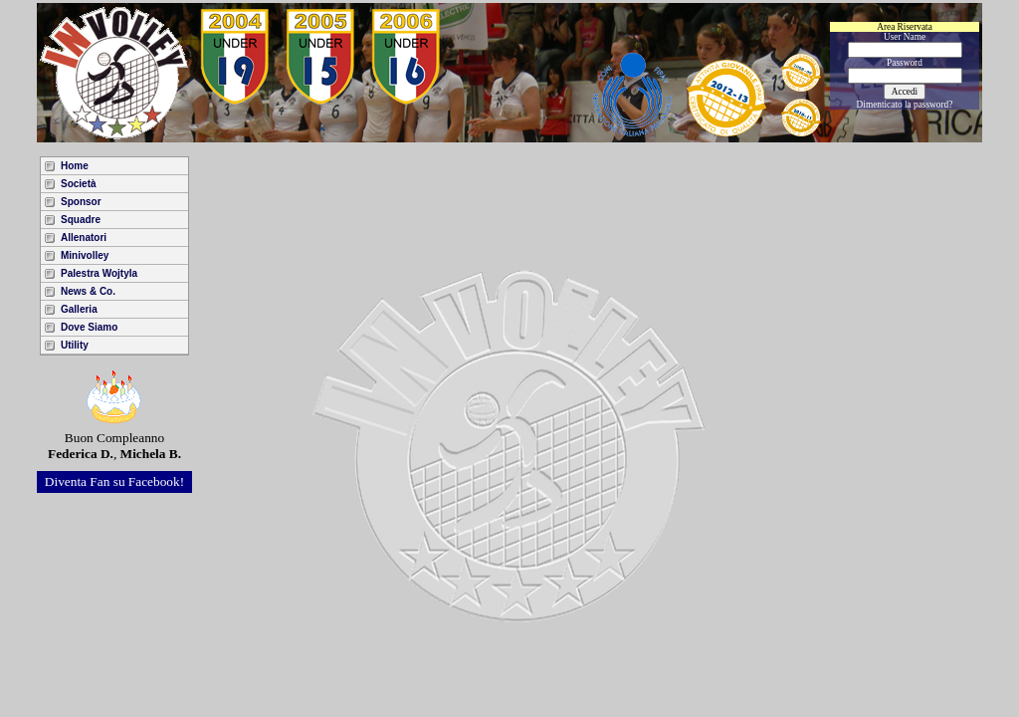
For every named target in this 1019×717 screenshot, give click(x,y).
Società (79, 183)
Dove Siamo (89, 327)
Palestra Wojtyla (99, 273)
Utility (75, 345)
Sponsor (81, 201)
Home (75, 165)
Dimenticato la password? (905, 105)
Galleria (79, 309)
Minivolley (84, 255)
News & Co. (88, 291)
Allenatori (83, 237)
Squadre (81, 219)
